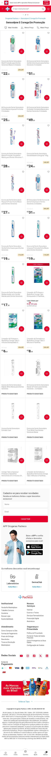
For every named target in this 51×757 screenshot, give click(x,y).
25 (6, 120)
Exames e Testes (33, 613)
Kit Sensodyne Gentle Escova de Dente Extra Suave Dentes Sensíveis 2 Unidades (38, 202)
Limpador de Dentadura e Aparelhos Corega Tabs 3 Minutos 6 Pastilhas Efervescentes (36, 340)
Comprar (20, 51)
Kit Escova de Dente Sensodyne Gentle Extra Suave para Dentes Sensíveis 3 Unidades (38, 63)
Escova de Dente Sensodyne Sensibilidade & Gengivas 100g (37, 154)
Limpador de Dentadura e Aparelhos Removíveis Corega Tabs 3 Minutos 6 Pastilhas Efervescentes (37, 474)
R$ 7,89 (4, 348)
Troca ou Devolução (8, 642)
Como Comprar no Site (9, 631)
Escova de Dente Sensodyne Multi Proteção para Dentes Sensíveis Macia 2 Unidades (11, 63)
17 (6, 305)
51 (31, 73)
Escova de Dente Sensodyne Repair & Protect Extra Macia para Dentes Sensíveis (11, 202)
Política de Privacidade (35, 633)
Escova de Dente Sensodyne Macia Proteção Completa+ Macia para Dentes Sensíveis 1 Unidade (12, 155)
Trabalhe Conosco (7, 610)
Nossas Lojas (5, 616)
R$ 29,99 (5, 70)
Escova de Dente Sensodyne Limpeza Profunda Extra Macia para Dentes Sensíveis (37, 248)
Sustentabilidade (7, 619)
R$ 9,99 (29, 348)
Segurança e (38, 628)
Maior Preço (43, 28)
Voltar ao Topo (25, 702)
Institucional (7, 603)
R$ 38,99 (5, 116)
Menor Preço (27, 28)
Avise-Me (20, 374)
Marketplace (5, 645)
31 (31, 212)
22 (6, 73)
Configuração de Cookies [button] (35, 645)
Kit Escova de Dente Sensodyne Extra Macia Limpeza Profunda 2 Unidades (12, 109)
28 (6, 166)
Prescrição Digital (33, 618)
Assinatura (31, 621)
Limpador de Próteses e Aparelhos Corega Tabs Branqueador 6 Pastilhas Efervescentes (35, 294)
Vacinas (29, 610)
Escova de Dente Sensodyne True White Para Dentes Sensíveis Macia (37, 430)
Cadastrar (25, 519)
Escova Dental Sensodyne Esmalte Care (11, 429)
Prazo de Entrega (7, 636)
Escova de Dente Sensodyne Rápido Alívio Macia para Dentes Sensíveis (13, 387)
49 (31, 120)
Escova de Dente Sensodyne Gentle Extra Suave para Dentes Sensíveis (13, 248)
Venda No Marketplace (9, 607)
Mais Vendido (11, 28)
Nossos (38, 604)
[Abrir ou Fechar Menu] (2, 9)
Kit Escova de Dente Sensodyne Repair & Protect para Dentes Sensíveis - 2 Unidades (38, 387)
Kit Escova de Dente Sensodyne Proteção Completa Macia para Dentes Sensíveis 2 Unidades (38, 109)
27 (6, 212)
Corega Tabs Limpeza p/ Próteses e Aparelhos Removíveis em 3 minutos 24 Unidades (12, 474)
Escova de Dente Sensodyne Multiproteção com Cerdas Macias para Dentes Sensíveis (12, 294)
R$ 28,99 (30, 163)
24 (31, 166)
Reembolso (5, 639)
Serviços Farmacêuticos (35, 615)
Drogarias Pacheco (12, 18)
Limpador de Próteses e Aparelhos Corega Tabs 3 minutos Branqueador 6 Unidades (10, 340)
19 (6, 258)
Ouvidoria (4, 613)
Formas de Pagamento (9, 633)
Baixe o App (46, 3)
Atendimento (7, 627)
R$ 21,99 (5, 255)
